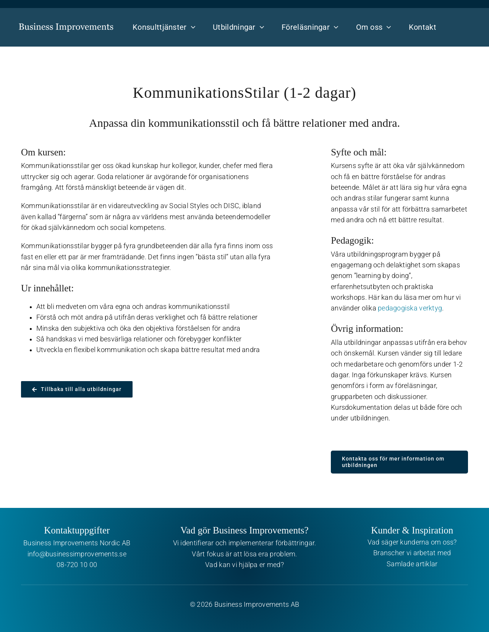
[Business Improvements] (66, 21)
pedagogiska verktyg (410, 308)
